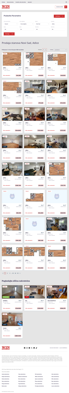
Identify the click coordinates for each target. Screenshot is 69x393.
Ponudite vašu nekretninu (21, 2)
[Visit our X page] (31, 347)
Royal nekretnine (6, 375)
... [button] (11, 272)
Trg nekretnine (21, 382)
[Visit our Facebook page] (24, 347)
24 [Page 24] (15, 272)
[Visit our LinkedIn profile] (34, 347)
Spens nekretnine (39, 378)
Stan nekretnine (5, 380)
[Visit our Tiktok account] (36, 347)
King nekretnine (5, 382)
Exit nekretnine (21, 380)
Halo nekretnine (55, 375)
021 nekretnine (38, 373)
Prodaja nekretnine (39, 385)
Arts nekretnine (38, 382)
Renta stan (4, 385)
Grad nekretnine (5, 373)
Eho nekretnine (21, 378)
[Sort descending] (46, 49)
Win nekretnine (55, 378)
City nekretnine (21, 373)
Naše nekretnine (10, 2)
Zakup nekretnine (22, 385)
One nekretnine (55, 382)
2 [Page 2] (7, 272)
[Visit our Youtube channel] (29, 347)
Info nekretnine (55, 373)
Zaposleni (30, 2)
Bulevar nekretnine (22, 375)
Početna (3, 2)
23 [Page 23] (13, 272)
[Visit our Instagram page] (27, 347)
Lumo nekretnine (55, 385)
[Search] (65, 6)
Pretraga (9, 32)
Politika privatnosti (54, 347)
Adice (53, 23)
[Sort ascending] (44, 49)
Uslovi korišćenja (63, 347)
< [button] (2, 272)
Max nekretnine (55, 380)
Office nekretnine (39, 375)
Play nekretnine (38, 380)
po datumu (57, 49)
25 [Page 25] (17, 272)
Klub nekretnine (5, 378)
